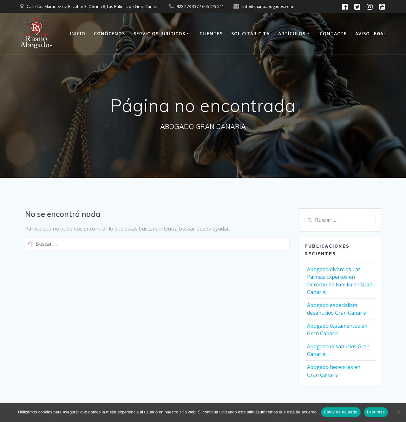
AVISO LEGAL (370, 33)
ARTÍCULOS (291, 33)
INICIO (77, 33)
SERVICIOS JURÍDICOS (159, 33)
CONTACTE (333, 33)
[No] (398, 412)
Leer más (376, 412)
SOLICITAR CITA (250, 33)
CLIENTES (211, 33)
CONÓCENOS (109, 33)
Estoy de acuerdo (340, 412)
